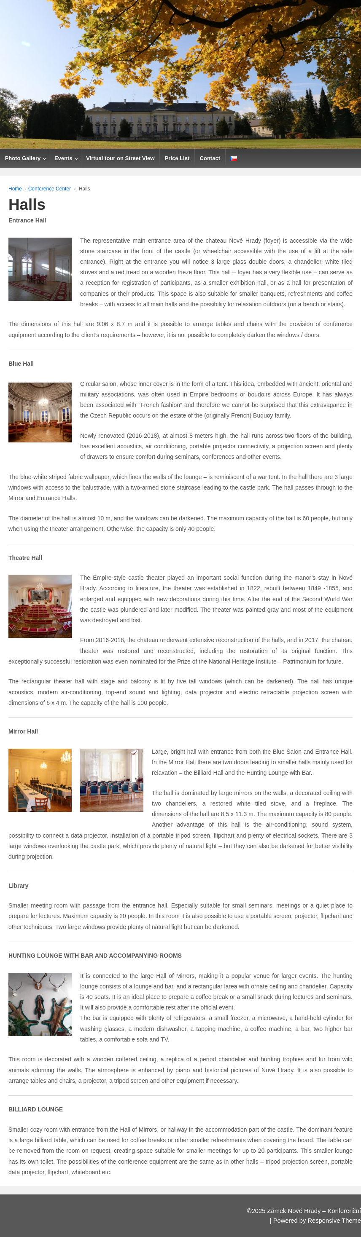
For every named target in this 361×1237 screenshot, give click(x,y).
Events (63, 158)
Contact (210, 158)
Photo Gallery (23, 158)
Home (15, 189)
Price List (177, 158)
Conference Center (49, 189)
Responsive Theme (334, 1220)
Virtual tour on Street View (120, 158)
